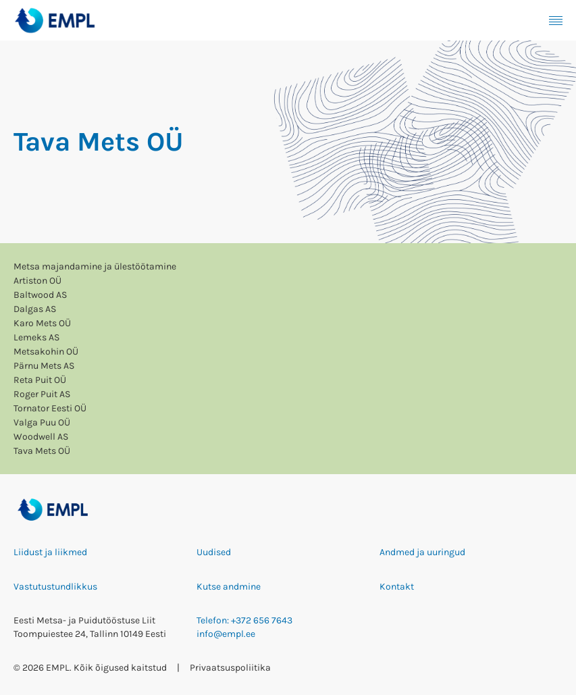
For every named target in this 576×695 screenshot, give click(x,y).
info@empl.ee (226, 634)
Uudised (214, 552)
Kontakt (396, 586)
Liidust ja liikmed (50, 552)
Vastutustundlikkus (55, 586)
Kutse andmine (229, 586)
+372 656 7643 (261, 620)
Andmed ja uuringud (422, 552)
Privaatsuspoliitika (230, 667)
